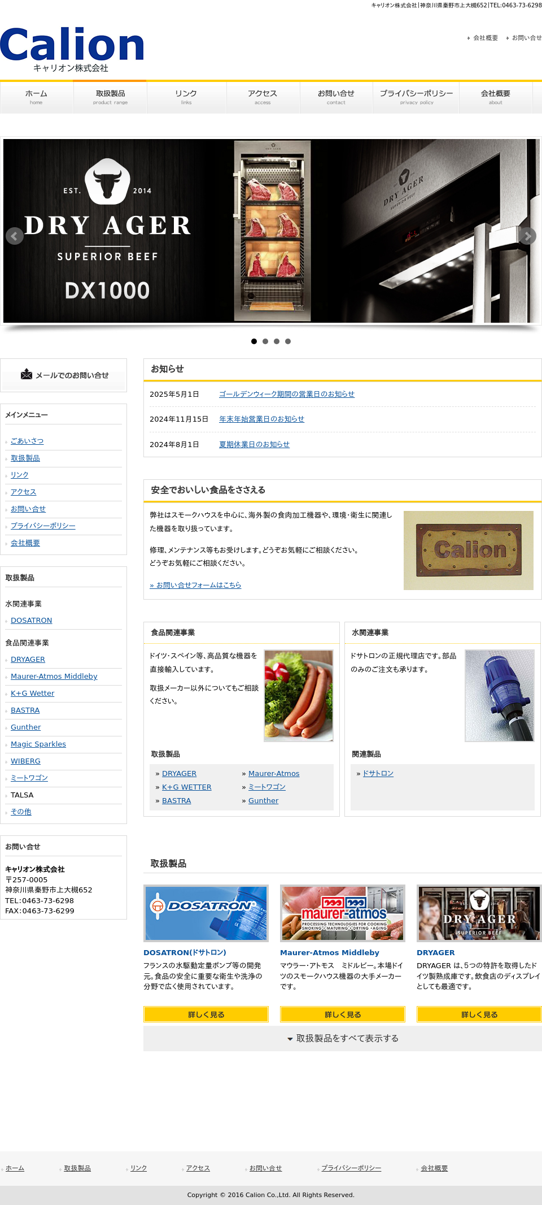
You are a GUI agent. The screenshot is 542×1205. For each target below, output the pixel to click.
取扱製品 (25, 458)
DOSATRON (32, 620)
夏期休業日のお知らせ (254, 444)
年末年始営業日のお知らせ (261, 419)
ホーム (15, 1168)
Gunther (26, 727)
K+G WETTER (187, 787)
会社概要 (485, 38)
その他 (21, 812)
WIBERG (26, 761)
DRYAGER (28, 659)
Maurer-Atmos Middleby (54, 676)
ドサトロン (378, 773)
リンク (19, 475)
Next (527, 236)
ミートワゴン (29, 778)
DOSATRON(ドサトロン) (184, 952)
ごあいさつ (27, 441)
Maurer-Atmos (274, 773)
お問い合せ (527, 38)
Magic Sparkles (38, 744)
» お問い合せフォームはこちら (196, 585)
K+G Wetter (32, 693)
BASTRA (25, 710)
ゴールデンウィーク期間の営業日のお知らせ (287, 394)
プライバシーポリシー (43, 526)
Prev (15, 236)
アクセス (24, 492)
